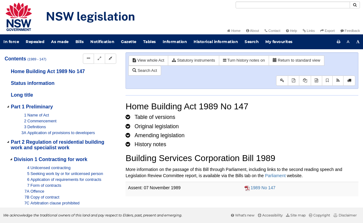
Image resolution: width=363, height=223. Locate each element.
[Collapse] (110, 59)
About (252, 31)
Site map (295, 215)
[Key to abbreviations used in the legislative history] (282, 81)
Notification (102, 41)
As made (60, 41)
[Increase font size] (358, 41)
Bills (79, 41)
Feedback (350, 31)
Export (327, 31)
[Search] (293, 5)
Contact (272, 31)
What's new (242, 215)
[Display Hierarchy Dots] (88, 59)
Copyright (319, 215)
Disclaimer (345, 215)
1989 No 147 (263, 187)
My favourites (279, 41)
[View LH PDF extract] (305, 81)
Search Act (144, 70)
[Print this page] (338, 41)
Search (251, 41)
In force (11, 41)
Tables (149, 41)
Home (234, 31)
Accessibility (270, 215)
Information (175, 41)
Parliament (275, 175)
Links (309, 31)
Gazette (128, 41)
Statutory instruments (193, 60)
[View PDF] (293, 81)
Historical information (216, 41)
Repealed (35, 41)
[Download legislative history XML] (316, 81)
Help (291, 31)
